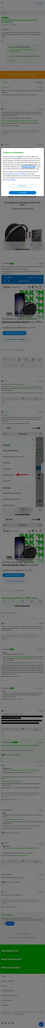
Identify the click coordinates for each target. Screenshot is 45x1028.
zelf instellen (12, 180)
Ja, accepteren (22, 192)
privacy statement (21, 173)
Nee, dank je (22, 186)
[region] (22, 172)
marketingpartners (28, 167)
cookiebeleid (9, 173)
